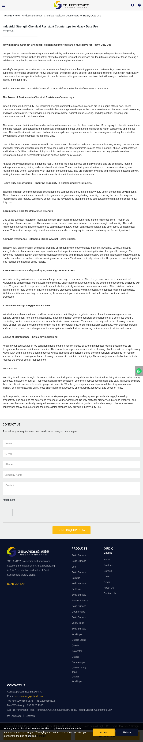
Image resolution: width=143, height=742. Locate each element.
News (17, 15)
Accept (104, 732)
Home (107, 559)
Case (107, 576)
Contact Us (110, 593)
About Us (109, 587)
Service (108, 570)
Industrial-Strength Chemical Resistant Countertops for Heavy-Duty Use (62, 15)
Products (108, 565)
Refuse (127, 732)
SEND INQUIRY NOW (71, 530)
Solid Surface (79, 555)
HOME (8, 15)
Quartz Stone (79, 639)
